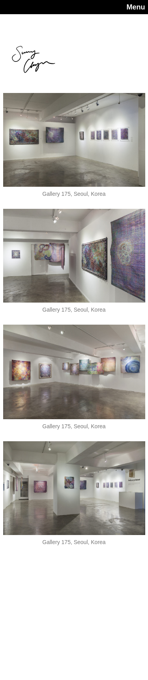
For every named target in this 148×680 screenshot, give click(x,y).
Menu (136, 7)
